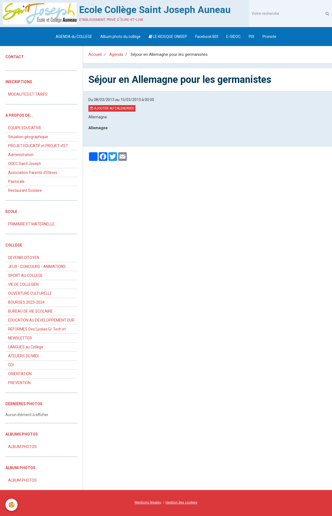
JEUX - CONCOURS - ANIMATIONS (37, 266)
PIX (251, 36)
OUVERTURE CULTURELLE (30, 293)
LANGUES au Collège (25, 347)
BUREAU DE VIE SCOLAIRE (30, 311)
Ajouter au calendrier (112, 108)
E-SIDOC (233, 36)
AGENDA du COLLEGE (74, 36)
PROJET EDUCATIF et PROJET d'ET (38, 146)
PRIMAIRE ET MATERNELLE (31, 224)
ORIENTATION (20, 374)
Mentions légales (148, 502)
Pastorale (16, 181)
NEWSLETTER (20, 338)
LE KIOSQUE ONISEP (168, 36)
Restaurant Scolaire (25, 190)
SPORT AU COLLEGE (25, 275)
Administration (21, 154)
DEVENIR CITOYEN (23, 257)
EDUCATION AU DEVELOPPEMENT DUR (41, 320)
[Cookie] (11, 505)
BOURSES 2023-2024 (26, 302)
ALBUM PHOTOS (22, 446)
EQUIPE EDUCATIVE (24, 128)
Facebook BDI (206, 36)
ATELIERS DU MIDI (23, 356)
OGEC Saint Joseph (24, 163)
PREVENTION (19, 383)
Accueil (95, 54)
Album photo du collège (120, 36)
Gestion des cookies (181, 502)
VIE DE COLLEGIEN (23, 284)
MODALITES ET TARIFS (28, 94)
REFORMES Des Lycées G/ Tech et (37, 329)
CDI (11, 365)
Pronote (269, 36)
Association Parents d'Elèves (32, 172)
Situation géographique (28, 137)
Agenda (116, 54)
